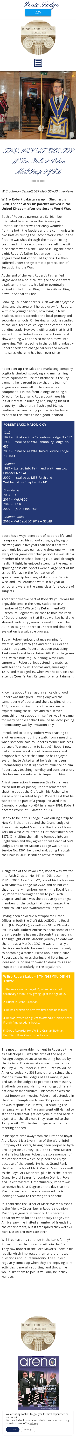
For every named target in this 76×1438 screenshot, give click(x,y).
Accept (12, 1429)
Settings (28, 1429)
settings (34, 1423)
